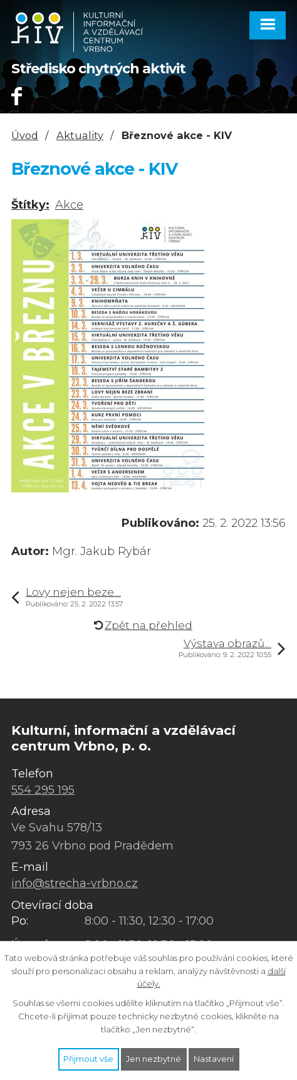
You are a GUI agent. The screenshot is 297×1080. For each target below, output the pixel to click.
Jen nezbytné (153, 1059)
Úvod (24, 135)
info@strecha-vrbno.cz (74, 883)
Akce (69, 205)
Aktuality (79, 135)
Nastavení (214, 1059)
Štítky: (30, 205)
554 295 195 (43, 790)
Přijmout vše (88, 1059)
